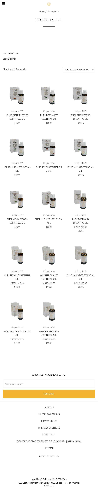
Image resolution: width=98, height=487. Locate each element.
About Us (49, 407)
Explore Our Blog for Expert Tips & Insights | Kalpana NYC (49, 441)
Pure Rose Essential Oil (49, 167)
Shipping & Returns (49, 414)
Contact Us (49, 434)
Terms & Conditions (49, 427)
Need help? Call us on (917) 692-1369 (49, 479)
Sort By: (68, 69)
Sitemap (49, 448)
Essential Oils (9, 58)
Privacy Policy (49, 421)
